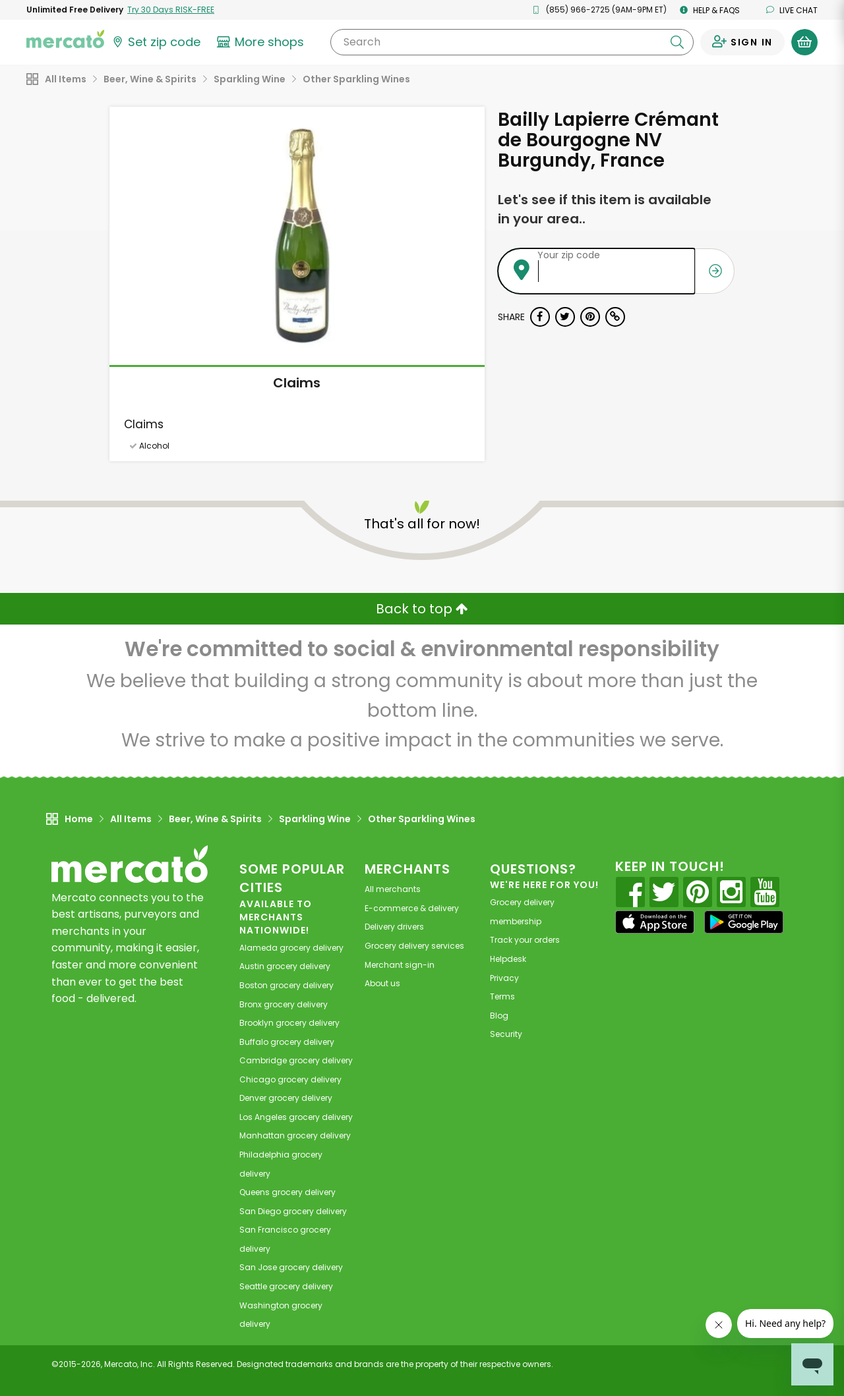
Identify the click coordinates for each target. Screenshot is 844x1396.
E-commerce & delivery (412, 908)
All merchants (393, 889)
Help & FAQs (710, 10)
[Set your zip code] (155, 42)
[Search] (512, 42)
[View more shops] (262, 42)
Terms (502, 996)
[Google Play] (743, 922)
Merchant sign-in (400, 964)
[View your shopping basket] (804, 42)
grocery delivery (291, 947)
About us (382, 983)
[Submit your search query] (677, 42)
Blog (499, 1015)
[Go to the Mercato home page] (65, 38)
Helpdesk (508, 958)
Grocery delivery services (414, 945)
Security (506, 1034)
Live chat (792, 10)
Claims (296, 383)
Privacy (504, 978)
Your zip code (568, 255)
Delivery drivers (394, 926)
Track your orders (525, 939)
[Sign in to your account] (742, 42)
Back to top (422, 609)
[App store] (654, 922)
